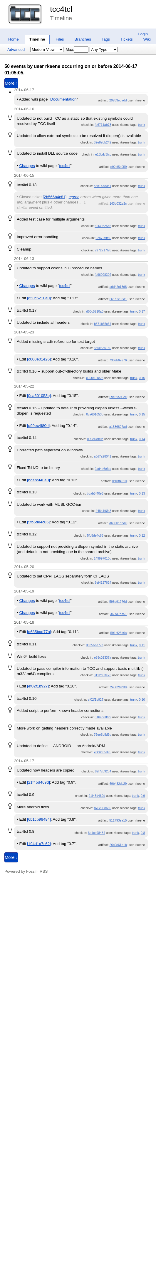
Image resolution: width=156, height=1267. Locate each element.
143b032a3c (118, 203)
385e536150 (102, 348)
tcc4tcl (61, 9)
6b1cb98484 (96, 832)
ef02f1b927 (95, 699)
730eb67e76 (118, 360)
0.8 (143, 832)
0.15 (142, 414)
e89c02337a (102, 657)
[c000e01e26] (39, 359)
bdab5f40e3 (95, 493)
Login (143, 34)
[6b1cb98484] (39, 819)
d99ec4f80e (95, 439)
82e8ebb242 (102, 142)
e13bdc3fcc (103, 154)
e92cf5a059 (118, 166)
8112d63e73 (102, 675)
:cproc (74, 197)
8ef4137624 (103, 582)
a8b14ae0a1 (102, 186)
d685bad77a (94, 645)
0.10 (142, 699)
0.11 (142, 645)
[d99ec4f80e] (38, 425)
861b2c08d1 (118, 299)
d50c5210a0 (94, 311)
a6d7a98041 (102, 456)
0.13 (142, 493)
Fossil (31, 871)
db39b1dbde (118, 523)
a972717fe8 (103, 250)
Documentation (63, 99)
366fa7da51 (118, 614)
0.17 (142, 311)
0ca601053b (94, 414)
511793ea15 (118, 820)
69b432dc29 (118, 783)
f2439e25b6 (103, 226)
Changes (27, 165)
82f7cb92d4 (103, 771)
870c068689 (102, 808)
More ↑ (11, 83)
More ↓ (11, 857)
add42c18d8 (118, 286)
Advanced (16, 49)
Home (13, 39)
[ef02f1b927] (38, 686)
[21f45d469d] (38, 782)
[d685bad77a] (39, 632)
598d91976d (118, 601)
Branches (83, 39)
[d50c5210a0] (39, 298)
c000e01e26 (94, 378)
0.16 (142, 378)
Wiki (147, 39)
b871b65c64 (102, 323)
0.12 (142, 535)
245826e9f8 (118, 687)
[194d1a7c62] (39, 844)
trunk (141, 124)
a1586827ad (118, 426)
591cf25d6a (118, 633)
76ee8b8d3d (102, 734)
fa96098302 (103, 274)
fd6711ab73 (103, 124)
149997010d (102, 558)
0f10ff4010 (119, 481)
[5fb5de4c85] (38, 522)
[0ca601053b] (39, 395)
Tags (106, 39)
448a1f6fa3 (103, 511)
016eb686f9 (103, 717)
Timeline (37, 39)
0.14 (142, 439)
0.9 (143, 795)
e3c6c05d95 (102, 752)
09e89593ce (118, 397)
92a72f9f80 (103, 238)
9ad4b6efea (103, 468)
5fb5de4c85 (95, 535)
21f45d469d (97, 795)
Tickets (126, 39)
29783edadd (118, 100)
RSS (44, 871)
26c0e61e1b (118, 845)
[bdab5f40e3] (38, 480)
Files (60, 39)
